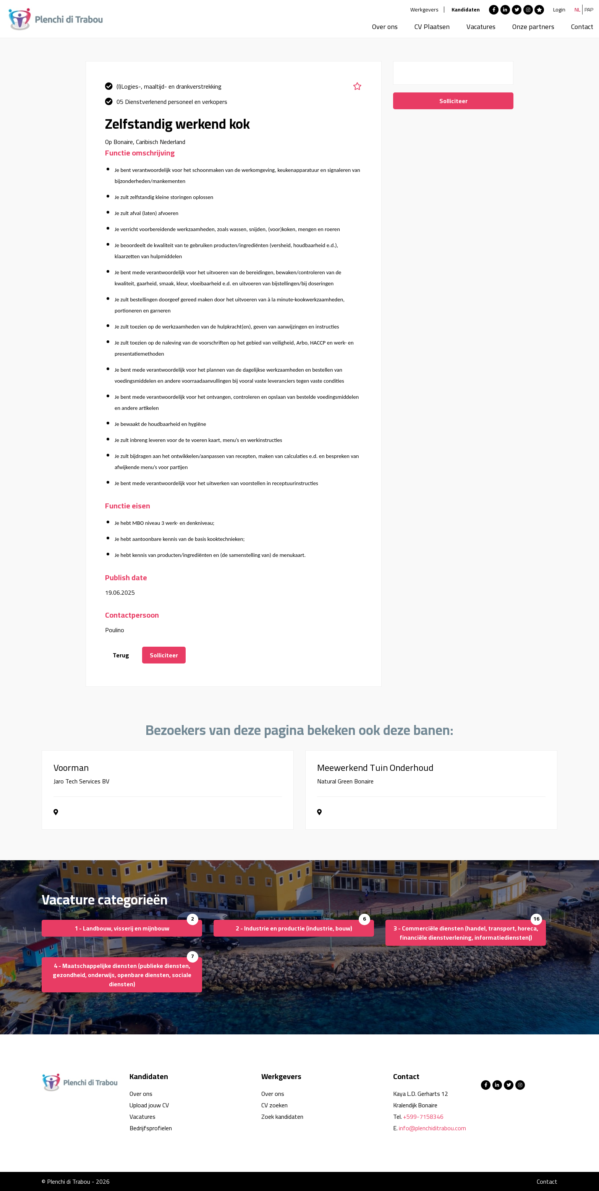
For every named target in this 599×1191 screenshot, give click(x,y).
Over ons (385, 26)
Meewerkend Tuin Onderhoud (375, 768)
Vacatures (480, 26)
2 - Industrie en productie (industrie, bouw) (294, 928)
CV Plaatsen (432, 26)
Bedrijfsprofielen (151, 1128)
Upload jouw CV (149, 1105)
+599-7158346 (423, 1116)
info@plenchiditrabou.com (432, 1128)
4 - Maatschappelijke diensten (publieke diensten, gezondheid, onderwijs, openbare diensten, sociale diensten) (122, 975)
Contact (582, 26)
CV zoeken (274, 1105)
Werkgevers (424, 10)
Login (559, 10)
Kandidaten (466, 10)
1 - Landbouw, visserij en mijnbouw (121, 928)
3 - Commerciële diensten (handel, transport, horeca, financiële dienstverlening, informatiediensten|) (465, 932)
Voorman (71, 768)
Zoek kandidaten (282, 1116)
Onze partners (533, 26)
